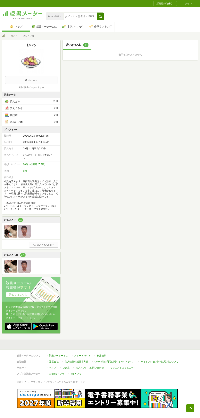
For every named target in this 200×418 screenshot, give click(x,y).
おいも (14, 36)
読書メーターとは (58, 355)
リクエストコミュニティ (123, 368)
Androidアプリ (56, 374)
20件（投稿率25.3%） (34, 164)
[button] (100, 16)
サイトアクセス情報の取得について (159, 361)
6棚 (25, 170)
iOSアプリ (76, 374)
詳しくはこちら (18, 294)
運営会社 (54, 361)
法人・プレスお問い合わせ (90, 368)
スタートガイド (82, 355)
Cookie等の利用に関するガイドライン (115, 361)
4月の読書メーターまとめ (31, 87)
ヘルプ (52, 368)
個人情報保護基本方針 (76, 361)
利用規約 (101, 355)
